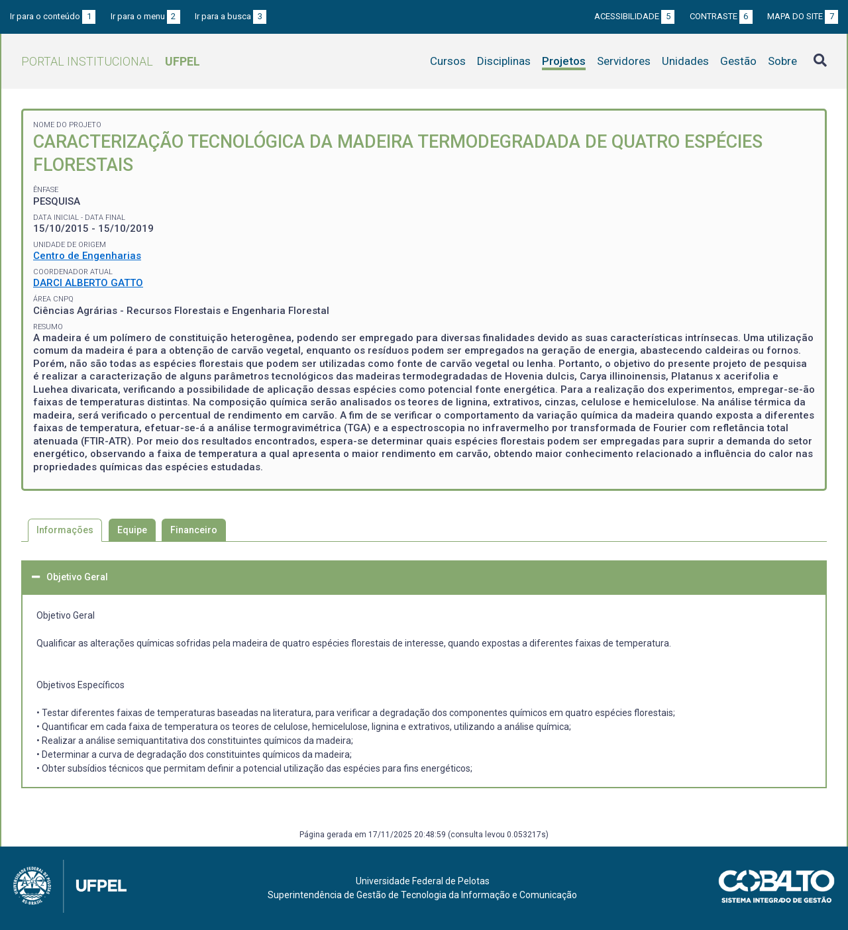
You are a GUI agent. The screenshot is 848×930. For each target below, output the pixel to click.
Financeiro (193, 530)
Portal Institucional (110, 61)
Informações (64, 530)
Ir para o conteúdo (52, 16)
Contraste (721, 16)
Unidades (685, 61)
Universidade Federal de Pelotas (423, 881)
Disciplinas (504, 61)
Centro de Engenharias (87, 256)
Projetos (564, 61)
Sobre (782, 61)
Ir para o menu (145, 16)
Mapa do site (802, 16)
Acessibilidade (634, 16)
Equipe (132, 530)
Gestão (738, 61)
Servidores (624, 61)
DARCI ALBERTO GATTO (88, 283)
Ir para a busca (230, 16)
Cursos (448, 61)
